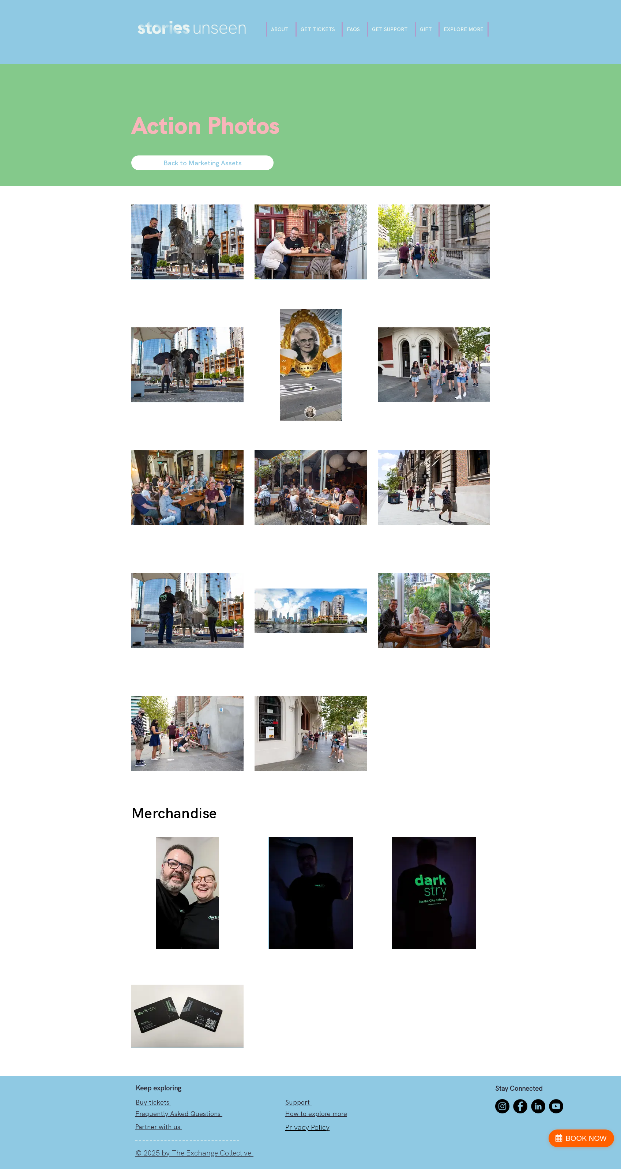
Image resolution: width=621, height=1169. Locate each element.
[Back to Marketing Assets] (202, 162)
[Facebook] (520, 1106)
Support (298, 1102)
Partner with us (158, 1127)
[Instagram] (502, 1106)
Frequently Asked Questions (178, 1113)
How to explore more (316, 1113)
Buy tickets (153, 1102)
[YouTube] (556, 1106)
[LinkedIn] (538, 1106)
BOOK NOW (585, 1138)
